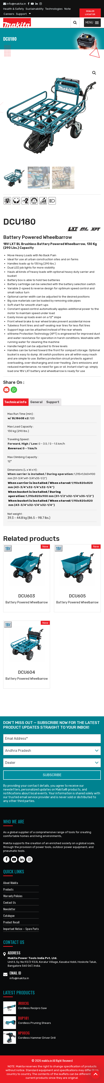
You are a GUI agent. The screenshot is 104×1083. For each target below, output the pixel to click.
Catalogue (8, 915)
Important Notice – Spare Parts (21, 928)
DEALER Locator (90, 13)
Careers (9, 13)
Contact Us (9, 902)
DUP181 (23, 1018)
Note (67, 8)
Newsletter (9, 909)
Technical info (15, 402)
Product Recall (11, 922)
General (36, 402)
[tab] (15, 402)
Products (8, 889)
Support (21, 13)
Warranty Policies (12, 896)
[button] (89, 22)
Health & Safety (13, 8)
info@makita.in (14, 3)
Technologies (54, 8)
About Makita (10, 882)
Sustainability (34, 8)
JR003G (23, 1003)
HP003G (24, 1033)
